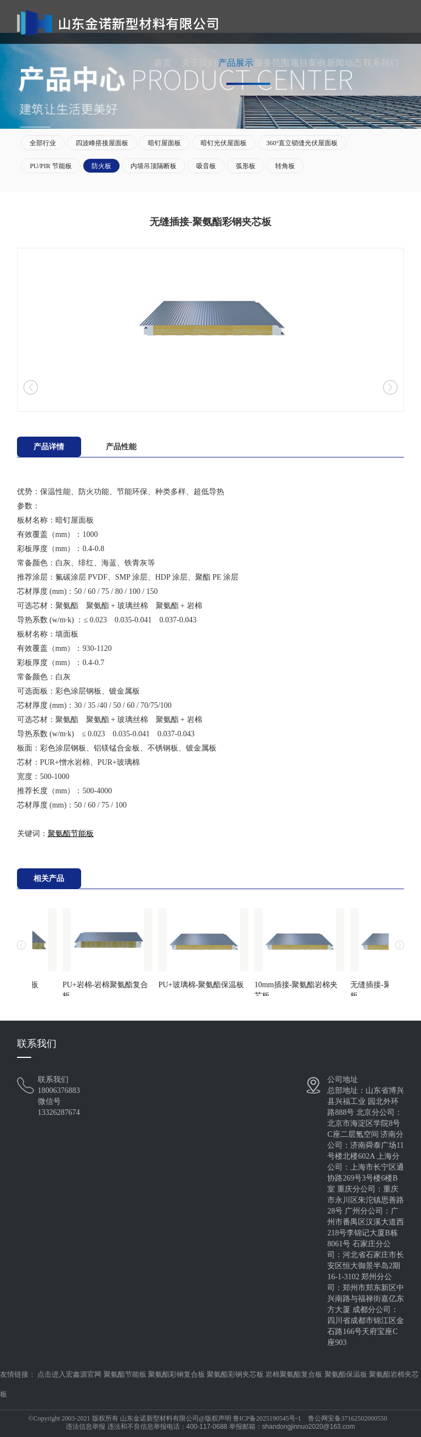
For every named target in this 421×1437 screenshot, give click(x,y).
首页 (163, 62)
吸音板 (206, 166)
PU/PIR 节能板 (50, 166)
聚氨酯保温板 (346, 1374)
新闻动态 (344, 62)
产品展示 (235, 62)
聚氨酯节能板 (125, 1374)
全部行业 (43, 143)
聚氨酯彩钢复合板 (176, 1374)
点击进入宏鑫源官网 (69, 1374)
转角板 (285, 166)
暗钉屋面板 (164, 143)
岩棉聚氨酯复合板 (293, 1374)
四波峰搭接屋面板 (102, 143)
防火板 (101, 166)
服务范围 (271, 62)
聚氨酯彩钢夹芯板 (235, 1374)
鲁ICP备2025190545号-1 (267, 1418)
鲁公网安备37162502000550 (347, 1418)
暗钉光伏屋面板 (224, 143)
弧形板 (245, 166)
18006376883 (59, 1090)
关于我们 (199, 62)
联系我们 (381, 62)
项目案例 (308, 62)
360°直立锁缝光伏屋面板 (302, 143)
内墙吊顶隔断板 (154, 166)
